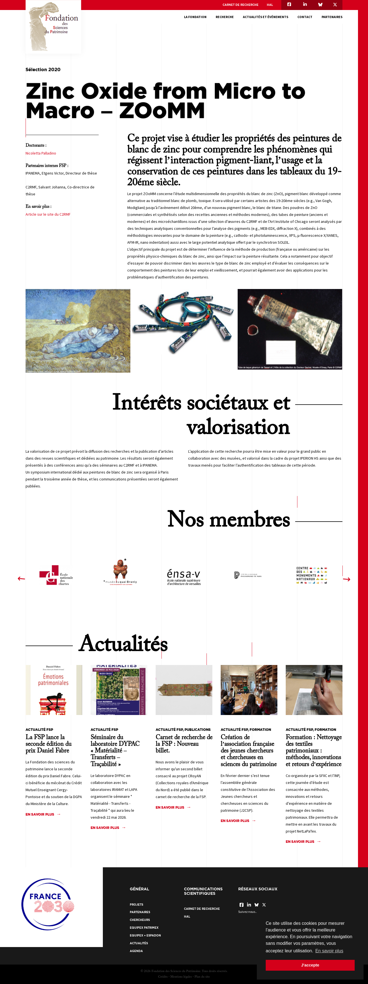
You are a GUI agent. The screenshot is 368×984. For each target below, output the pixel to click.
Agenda (136, 951)
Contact (304, 17)
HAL (270, 4)
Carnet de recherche (240, 4)
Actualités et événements (265, 17)
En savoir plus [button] (329, 950)
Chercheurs (140, 919)
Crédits (163, 976)
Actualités (139, 943)
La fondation (195, 17)
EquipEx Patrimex (144, 927)
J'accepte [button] (310, 965)
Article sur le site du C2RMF (48, 214)
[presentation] (21, 578)
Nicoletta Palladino (41, 153)
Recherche (225, 17)
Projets (136, 904)
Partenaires (332, 17)
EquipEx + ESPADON (145, 935)
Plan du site (202, 976)
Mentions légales (181, 976)
